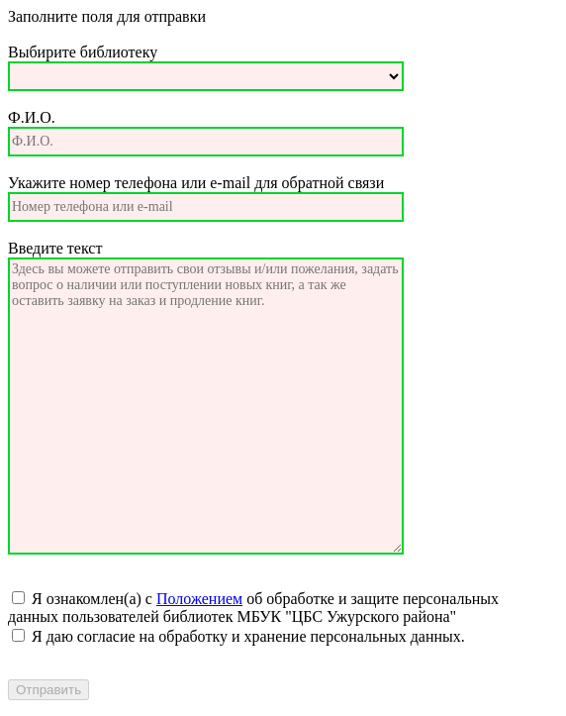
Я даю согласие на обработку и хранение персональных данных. (246, 636)
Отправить (48, 689)
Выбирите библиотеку (82, 52)
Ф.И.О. (31, 117)
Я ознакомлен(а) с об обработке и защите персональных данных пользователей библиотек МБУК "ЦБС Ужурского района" (253, 607)
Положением (199, 598)
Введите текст (55, 248)
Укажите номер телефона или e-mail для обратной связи (196, 182)
